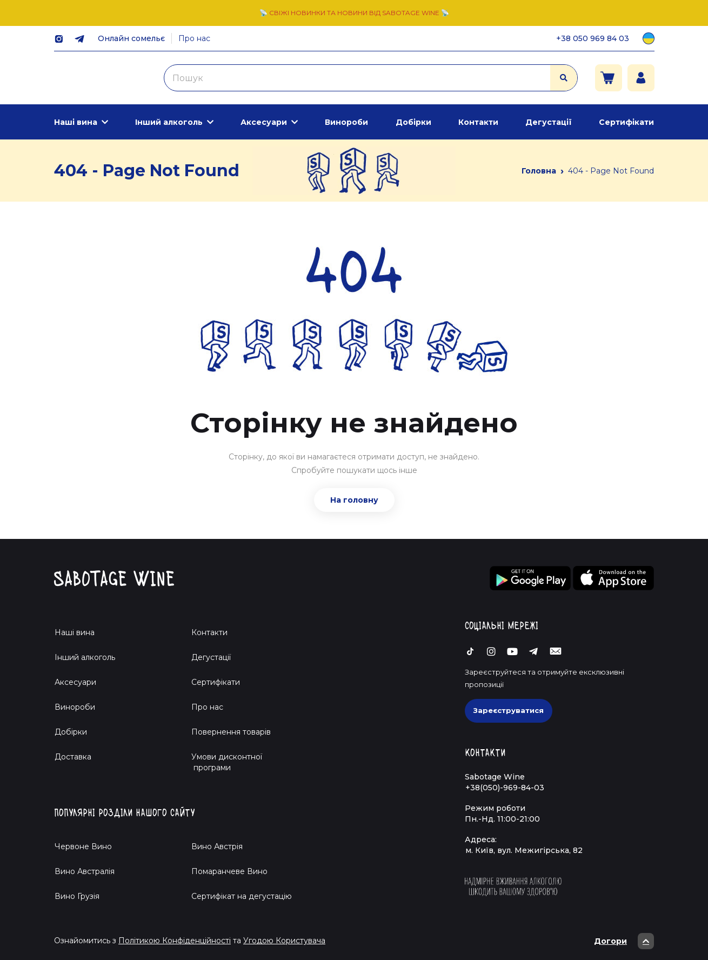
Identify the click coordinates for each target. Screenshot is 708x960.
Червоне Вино (83, 846)
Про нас (194, 38)
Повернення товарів (231, 732)
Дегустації (548, 122)
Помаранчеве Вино (229, 871)
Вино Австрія (217, 846)
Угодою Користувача (284, 940)
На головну (354, 500)
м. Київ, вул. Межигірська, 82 (524, 850)
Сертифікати (626, 122)
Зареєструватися (508, 710)
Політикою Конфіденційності (174, 940)
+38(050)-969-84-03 (504, 787)
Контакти (478, 122)
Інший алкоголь (169, 122)
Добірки (413, 122)
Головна (539, 171)
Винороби (346, 122)
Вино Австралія (85, 871)
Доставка (73, 757)
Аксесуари (264, 122)
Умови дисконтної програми (222, 762)
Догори (624, 941)
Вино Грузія (77, 896)
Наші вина (75, 122)
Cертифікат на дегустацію (241, 896)
